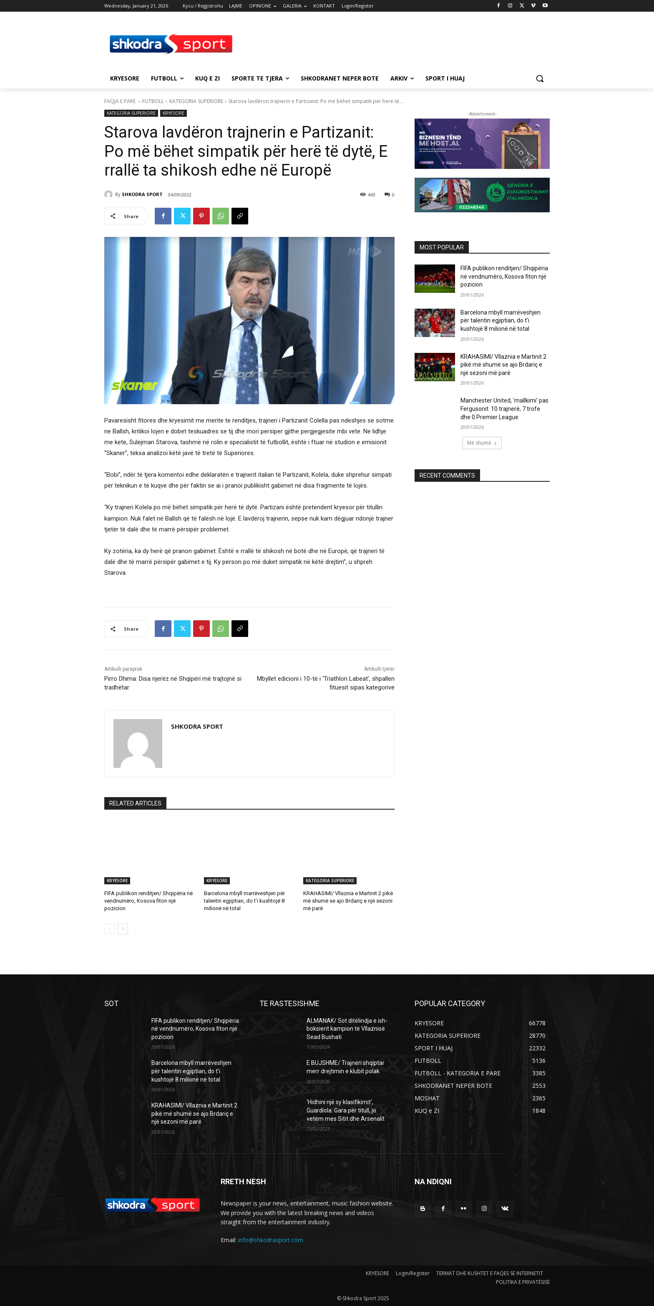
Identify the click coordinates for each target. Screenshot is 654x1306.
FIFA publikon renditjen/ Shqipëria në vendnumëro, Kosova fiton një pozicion (148, 900)
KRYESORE (173, 113)
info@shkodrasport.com (270, 1240)
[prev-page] (109, 929)
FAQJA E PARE (120, 101)
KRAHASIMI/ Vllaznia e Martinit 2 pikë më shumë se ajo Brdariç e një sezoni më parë (348, 900)
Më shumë (482, 442)
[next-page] (123, 929)
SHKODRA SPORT (142, 194)
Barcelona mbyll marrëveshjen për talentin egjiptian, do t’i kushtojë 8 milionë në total (244, 900)
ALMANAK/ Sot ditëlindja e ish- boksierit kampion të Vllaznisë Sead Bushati (347, 1028)
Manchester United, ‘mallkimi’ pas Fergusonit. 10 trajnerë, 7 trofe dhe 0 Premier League (504, 408)
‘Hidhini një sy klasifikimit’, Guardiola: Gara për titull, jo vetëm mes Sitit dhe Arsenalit (346, 1110)
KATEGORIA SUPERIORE (196, 101)
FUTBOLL (153, 101)
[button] (540, 78)
